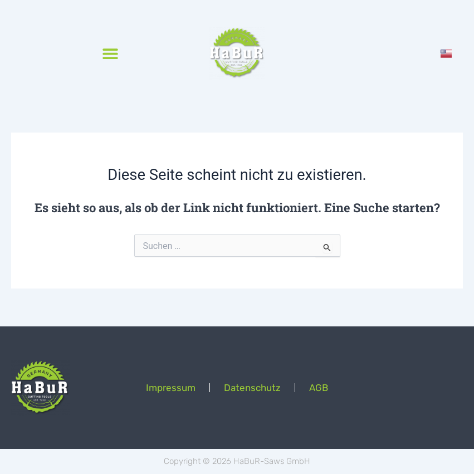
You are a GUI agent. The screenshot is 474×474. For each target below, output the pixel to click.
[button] (110, 53)
